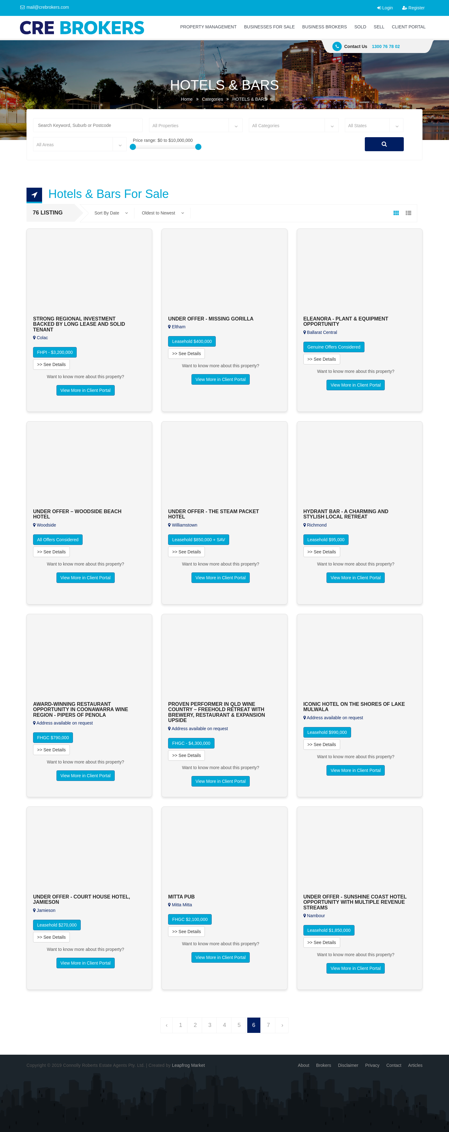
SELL (379, 26)
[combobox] (195, 125)
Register (413, 7)
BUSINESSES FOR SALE (269, 26)
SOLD (360, 26)
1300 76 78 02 (386, 46)
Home (187, 99)
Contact (393, 1065)
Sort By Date (111, 212)
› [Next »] (282, 1025)
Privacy (372, 1065)
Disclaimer (348, 1065)
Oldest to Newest (163, 212)
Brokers (323, 1065)
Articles (415, 1065)
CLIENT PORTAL (409, 26)
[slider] (133, 147)
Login (385, 7)
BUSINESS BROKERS (324, 26)
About (303, 1065)
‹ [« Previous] (166, 1025)
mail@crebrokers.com (44, 7)
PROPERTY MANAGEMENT (208, 26)
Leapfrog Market (188, 1065)
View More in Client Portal (85, 390)
